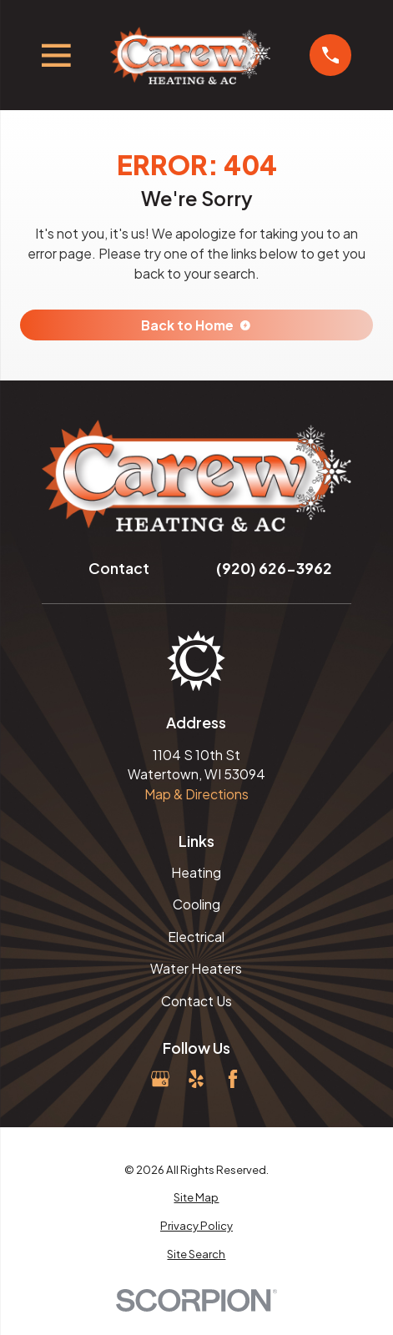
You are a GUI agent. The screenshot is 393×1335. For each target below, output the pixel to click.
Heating (196, 872)
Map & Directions (196, 794)
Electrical (196, 937)
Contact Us (196, 1001)
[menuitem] (196, 1197)
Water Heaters (196, 968)
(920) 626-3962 (274, 568)
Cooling (196, 904)
